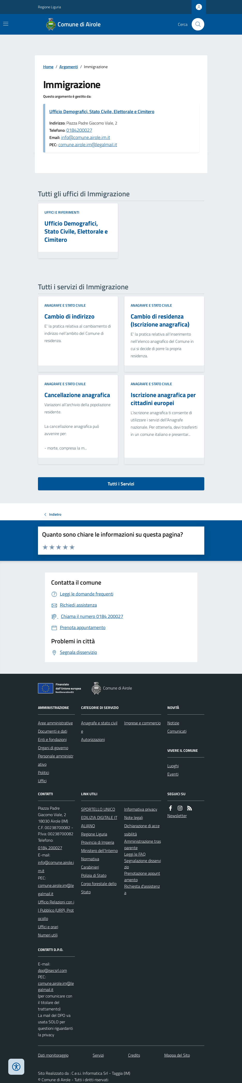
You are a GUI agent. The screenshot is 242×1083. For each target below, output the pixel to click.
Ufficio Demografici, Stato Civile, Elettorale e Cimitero (101, 111)
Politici (43, 772)
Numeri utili (48, 935)
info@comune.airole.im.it (85, 137)
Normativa (90, 859)
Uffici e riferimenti (61, 212)
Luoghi (173, 766)
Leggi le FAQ (135, 854)
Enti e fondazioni (52, 739)
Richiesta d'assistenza (142, 889)
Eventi (172, 774)
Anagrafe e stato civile (65, 305)
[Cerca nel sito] (196, 24)
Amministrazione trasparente (142, 844)
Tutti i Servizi (121, 483)
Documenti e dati (52, 731)
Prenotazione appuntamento (142, 876)
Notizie (173, 723)
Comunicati (176, 731)
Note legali (133, 817)
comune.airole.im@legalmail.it (87, 144)
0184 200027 (50, 848)
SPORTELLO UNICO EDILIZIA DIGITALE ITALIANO (99, 817)
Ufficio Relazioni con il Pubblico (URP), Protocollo (56, 910)
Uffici (42, 781)
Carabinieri (90, 867)
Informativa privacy (140, 809)
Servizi (98, 1055)
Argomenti (68, 67)
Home (48, 67)
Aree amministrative (55, 723)
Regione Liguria (49, 7)
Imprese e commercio (142, 723)
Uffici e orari (48, 927)
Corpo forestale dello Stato (98, 887)
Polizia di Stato (93, 875)
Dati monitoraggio (53, 1055)
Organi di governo (53, 748)
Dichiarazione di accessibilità (142, 830)
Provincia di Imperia (97, 842)
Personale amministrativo (55, 760)
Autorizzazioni (93, 739)
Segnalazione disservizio (142, 863)
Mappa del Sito (177, 1055)
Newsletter (177, 816)
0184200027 (79, 130)
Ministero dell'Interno (99, 850)
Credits (134, 1055)
